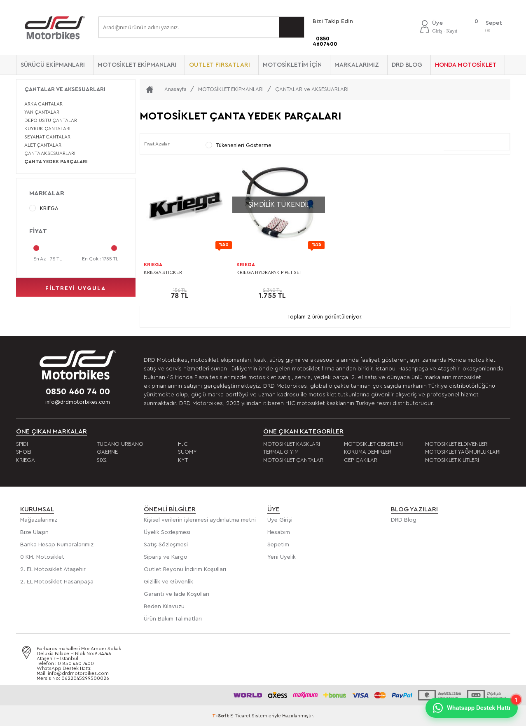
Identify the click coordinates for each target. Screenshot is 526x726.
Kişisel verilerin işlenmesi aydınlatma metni (200, 520)
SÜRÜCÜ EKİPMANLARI (53, 65)
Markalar (46, 193)
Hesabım (278, 532)
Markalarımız (356, 65)
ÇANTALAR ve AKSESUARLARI (64, 89)
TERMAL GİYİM (281, 451)
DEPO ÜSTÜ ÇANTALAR (50, 120)
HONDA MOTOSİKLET (465, 65)
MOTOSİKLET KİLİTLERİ (452, 460)
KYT (183, 460)
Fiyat (38, 231)
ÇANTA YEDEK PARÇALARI (56, 161)
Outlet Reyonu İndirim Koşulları (185, 569)
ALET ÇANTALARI (43, 145)
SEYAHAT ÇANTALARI (48, 136)
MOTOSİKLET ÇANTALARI (294, 460)
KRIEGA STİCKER (163, 272)
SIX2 (102, 460)
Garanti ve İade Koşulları (176, 594)
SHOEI (23, 451)
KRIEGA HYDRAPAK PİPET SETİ (270, 272)
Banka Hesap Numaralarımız (57, 545)
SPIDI (22, 444)
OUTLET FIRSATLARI (219, 65)
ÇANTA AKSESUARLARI (49, 153)
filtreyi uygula (75, 288)
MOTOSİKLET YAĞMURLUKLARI (462, 451)
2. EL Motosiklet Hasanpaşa (57, 582)
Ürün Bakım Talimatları (173, 619)
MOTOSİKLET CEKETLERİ (373, 444)
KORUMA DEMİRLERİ (368, 451)
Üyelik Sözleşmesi (167, 532)
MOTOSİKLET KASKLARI (291, 444)
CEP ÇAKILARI (361, 460)
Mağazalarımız (38, 520)
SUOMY (187, 451)
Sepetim (278, 545)
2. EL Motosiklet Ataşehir (53, 569)
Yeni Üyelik (281, 557)
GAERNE (107, 451)
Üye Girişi (279, 520)
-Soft (221, 715)
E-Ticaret (240, 715)
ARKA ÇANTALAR (43, 103)
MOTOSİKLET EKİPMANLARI (137, 65)
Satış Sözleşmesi (166, 545)
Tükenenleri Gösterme (238, 145)
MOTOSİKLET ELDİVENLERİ (457, 444)
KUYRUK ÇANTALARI (47, 128)
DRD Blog (403, 520)
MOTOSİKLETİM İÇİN (292, 65)
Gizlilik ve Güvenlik (168, 582)
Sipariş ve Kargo (165, 557)
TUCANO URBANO (120, 444)
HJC (183, 444)
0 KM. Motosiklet (42, 557)
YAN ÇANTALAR (41, 112)
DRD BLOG (407, 65)
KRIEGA (43, 208)
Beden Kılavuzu (164, 606)
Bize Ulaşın (34, 532)
